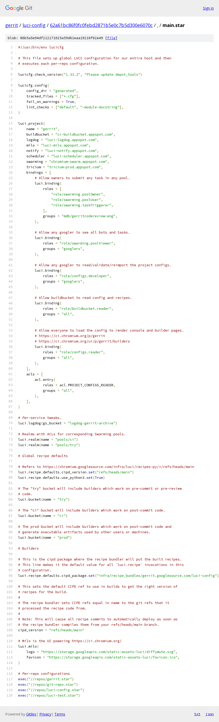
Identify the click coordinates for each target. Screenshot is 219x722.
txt (197, 714)
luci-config (34, 25)
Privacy (45, 714)
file (111, 38)
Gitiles (31, 714)
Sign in (208, 8)
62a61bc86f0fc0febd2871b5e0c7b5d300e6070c (101, 25)
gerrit (11, 25)
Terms (59, 714)
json (210, 714)
